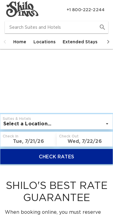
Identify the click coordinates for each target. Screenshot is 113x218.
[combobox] (56, 27)
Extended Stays (80, 41)
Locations (44, 41)
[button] (5, 42)
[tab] (20, 42)
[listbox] (56, 124)
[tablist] (56, 42)
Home (19, 41)
